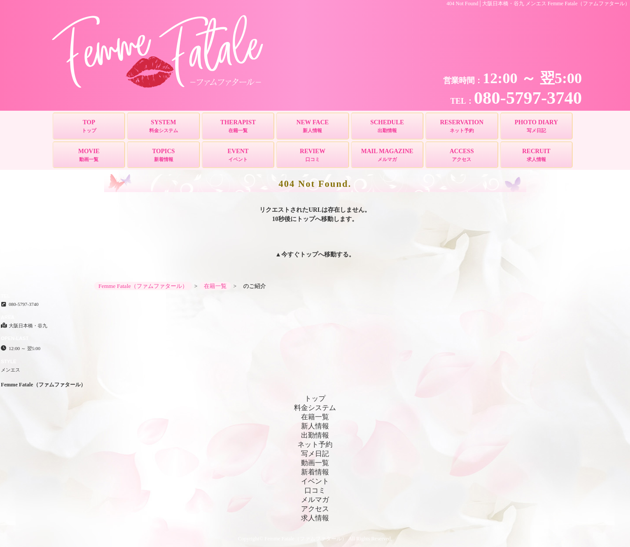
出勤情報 (315, 435)
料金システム (315, 407)
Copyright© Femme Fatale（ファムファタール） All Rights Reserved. (315, 539)
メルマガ (315, 499)
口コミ (315, 490)
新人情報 (315, 426)
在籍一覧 (315, 417)
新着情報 (315, 472)
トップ (309, 254)
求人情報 (315, 518)
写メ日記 (315, 453)
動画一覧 (315, 462)
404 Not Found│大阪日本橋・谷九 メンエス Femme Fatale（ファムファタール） (538, 3)
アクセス (315, 508)
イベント (315, 481)
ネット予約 (315, 444)
